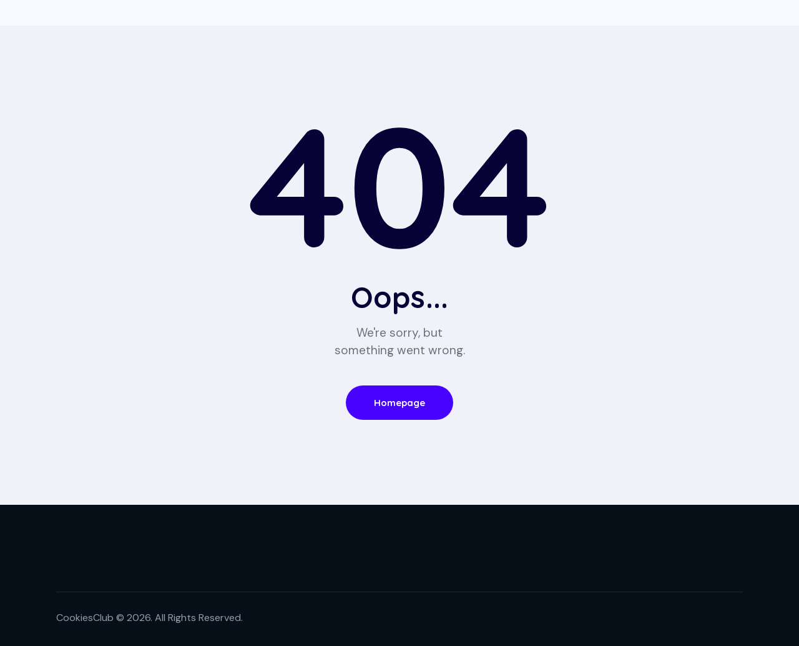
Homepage (400, 403)
